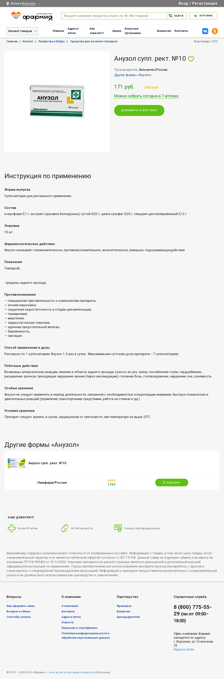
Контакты (181, 30)
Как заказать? (97, 31)
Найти (176, 15)
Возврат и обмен (18, 611)
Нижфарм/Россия (52, 483)
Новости (67, 622)
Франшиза (124, 606)
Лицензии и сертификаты (79, 627)
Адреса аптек (73, 31)
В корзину (171, 482)
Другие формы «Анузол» (132, 75)
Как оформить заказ (21, 606)
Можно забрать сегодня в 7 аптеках (146, 96)
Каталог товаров (20, 31)
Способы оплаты (19, 617)
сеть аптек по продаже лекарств (71, 672)
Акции (116, 30)
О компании (69, 606)
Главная (58, 30)
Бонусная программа (133, 31)
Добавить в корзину (139, 110)
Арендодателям (128, 617)
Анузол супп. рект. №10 (47, 463)
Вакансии (164, 30)
